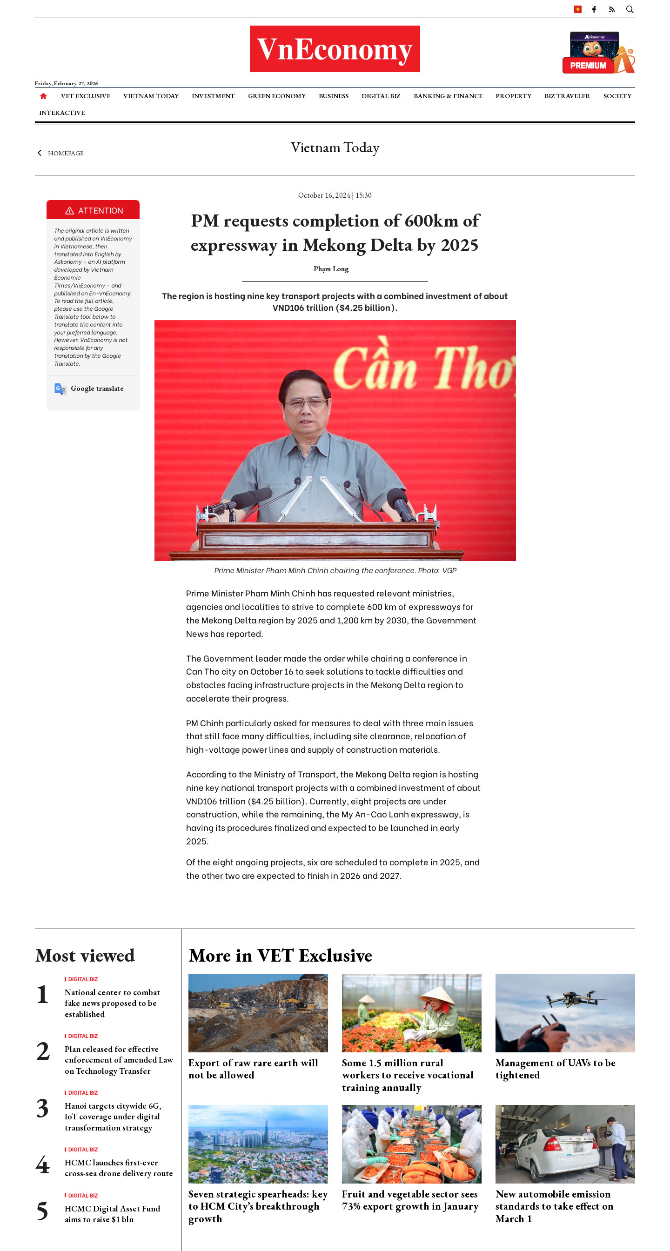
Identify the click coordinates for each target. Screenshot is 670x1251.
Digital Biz (381, 96)
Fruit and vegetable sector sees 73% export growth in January (410, 1200)
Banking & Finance (448, 96)
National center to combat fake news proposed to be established (112, 1003)
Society (617, 96)
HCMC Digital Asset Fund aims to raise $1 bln (112, 1213)
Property (513, 96)
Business (333, 96)
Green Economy (277, 96)
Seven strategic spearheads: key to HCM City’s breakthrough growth (258, 1206)
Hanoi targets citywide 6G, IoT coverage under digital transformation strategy (113, 1116)
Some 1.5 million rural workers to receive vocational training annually (408, 1075)
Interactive (62, 112)
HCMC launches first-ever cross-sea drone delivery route (119, 1167)
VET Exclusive (85, 96)
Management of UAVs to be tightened (556, 1069)
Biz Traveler (567, 96)
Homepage (59, 152)
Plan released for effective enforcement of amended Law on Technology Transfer (119, 1060)
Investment (213, 96)
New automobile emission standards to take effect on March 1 (555, 1206)
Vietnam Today (151, 96)
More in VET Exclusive (280, 955)
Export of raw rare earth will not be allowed (253, 1069)
